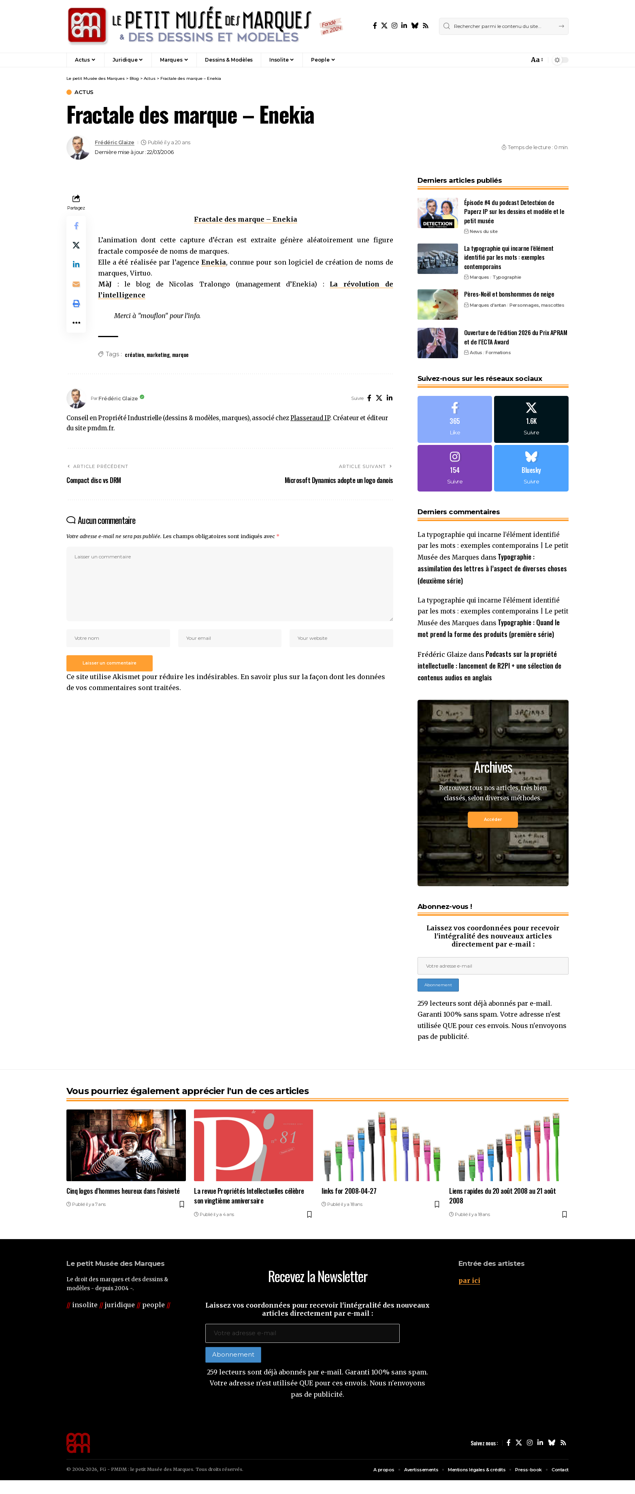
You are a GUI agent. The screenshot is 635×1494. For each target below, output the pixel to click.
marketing (158, 354)
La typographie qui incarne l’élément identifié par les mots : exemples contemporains (509, 256)
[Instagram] (394, 25)
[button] (505, 60)
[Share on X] (76, 245)
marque (180, 354)
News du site (483, 231)
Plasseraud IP (310, 418)
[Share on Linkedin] (76, 264)
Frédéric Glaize (114, 142)
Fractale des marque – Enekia (245, 219)
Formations (498, 352)
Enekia (213, 262)
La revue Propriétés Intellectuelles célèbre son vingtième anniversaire (249, 1209)
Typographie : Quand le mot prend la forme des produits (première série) (489, 635)
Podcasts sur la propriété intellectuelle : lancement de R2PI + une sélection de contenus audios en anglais (489, 678)
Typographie (506, 277)
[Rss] (425, 25)
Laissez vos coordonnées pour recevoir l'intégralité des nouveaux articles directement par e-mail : (492, 949)
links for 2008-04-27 (349, 1204)
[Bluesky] (414, 25)
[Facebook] (375, 25)
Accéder (493, 833)
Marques (479, 277)
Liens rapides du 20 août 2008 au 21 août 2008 (502, 1209)
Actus (84, 92)
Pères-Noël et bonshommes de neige (509, 293)
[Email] (76, 284)
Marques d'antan (488, 305)
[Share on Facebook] (76, 225)
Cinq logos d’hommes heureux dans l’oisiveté (123, 1204)
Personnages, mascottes (536, 305)
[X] (384, 25)
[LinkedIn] (404, 25)
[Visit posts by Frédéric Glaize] (78, 147)
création (134, 354)
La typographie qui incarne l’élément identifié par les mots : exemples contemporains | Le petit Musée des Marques (493, 546)
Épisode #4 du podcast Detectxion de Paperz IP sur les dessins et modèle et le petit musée (514, 210)
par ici (469, 1294)
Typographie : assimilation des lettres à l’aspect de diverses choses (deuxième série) (492, 569)
